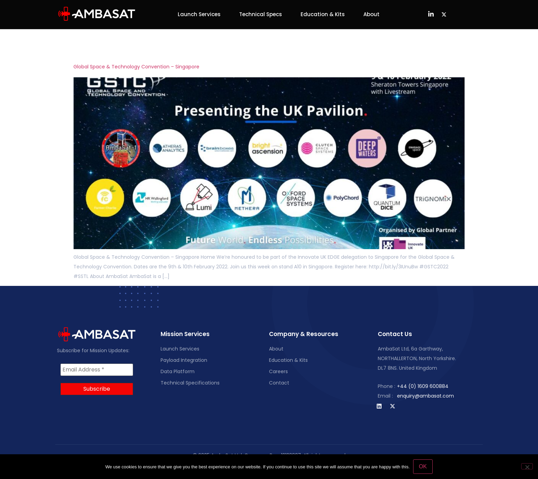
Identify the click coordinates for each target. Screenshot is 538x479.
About (371, 14)
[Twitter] (444, 14)
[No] (527, 466)
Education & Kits (323, 14)
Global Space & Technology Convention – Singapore (136, 66)
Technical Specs (260, 14)
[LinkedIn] (431, 14)
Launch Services (199, 14)
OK (423, 466)
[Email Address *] (96, 370)
